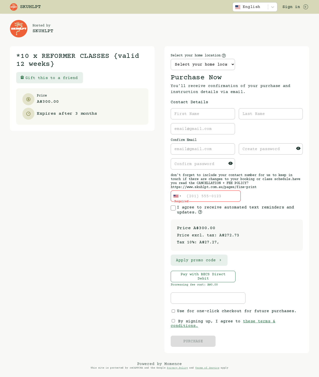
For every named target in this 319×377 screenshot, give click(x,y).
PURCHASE (193, 341)
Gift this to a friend (49, 77)
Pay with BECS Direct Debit (203, 276)
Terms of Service (207, 368)
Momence (173, 364)
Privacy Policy (177, 368)
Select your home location (196, 56)
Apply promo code (199, 260)
